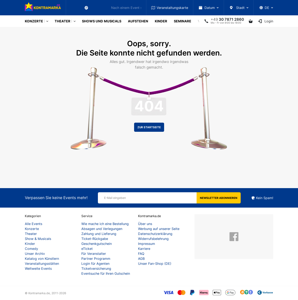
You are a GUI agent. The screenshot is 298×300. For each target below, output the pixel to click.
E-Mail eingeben (115, 198)
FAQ (141, 254)
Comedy (31, 249)
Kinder (161, 21)
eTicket (87, 249)
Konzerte (34, 21)
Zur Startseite (149, 127)
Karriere (144, 249)
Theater (62, 21)
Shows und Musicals (101, 21)
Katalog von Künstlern (42, 258)
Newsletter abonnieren (218, 198)
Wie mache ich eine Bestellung (105, 224)
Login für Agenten (95, 263)
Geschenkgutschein (96, 244)
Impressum (146, 244)
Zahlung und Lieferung (98, 234)
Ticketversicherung (96, 268)
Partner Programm (95, 258)
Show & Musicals (38, 239)
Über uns (145, 224)
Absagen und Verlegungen (101, 229)
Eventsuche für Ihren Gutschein (105, 273)
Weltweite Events (38, 268)
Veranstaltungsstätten (42, 263)
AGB (141, 258)
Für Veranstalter (93, 254)
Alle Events (33, 224)
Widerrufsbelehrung (153, 239)
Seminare (182, 21)
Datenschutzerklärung (155, 234)
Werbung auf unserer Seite (158, 229)
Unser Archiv (35, 254)
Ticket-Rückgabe (94, 239)
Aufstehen (138, 21)
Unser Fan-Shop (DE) (154, 263)
